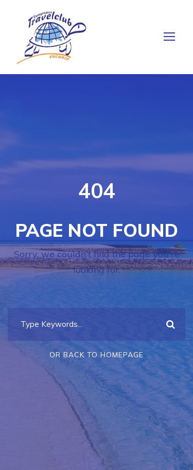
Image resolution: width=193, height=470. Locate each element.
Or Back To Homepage (96, 354)
